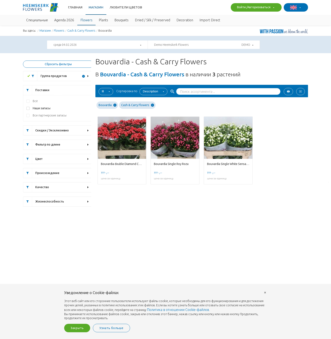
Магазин (96, 7)
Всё (35, 101)
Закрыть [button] (77, 328)
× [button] (265, 292)
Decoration (184, 20)
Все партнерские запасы (49, 115)
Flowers (86, 20)
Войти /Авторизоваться (255, 8)
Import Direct (209, 20)
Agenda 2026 (64, 20)
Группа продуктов (47, 76)
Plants (103, 20)
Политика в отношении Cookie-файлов (178, 310)
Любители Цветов (126, 7)
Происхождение (41, 173)
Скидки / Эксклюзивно (46, 130)
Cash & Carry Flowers (81, 30)
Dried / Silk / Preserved (152, 20)
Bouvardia (108, 105)
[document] (165, 305)
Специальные (37, 20)
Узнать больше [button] (111, 328)
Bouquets (121, 20)
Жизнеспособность (43, 201)
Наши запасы (41, 108)
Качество (36, 187)
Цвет (33, 159)
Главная (75, 7)
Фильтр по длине (41, 144)
